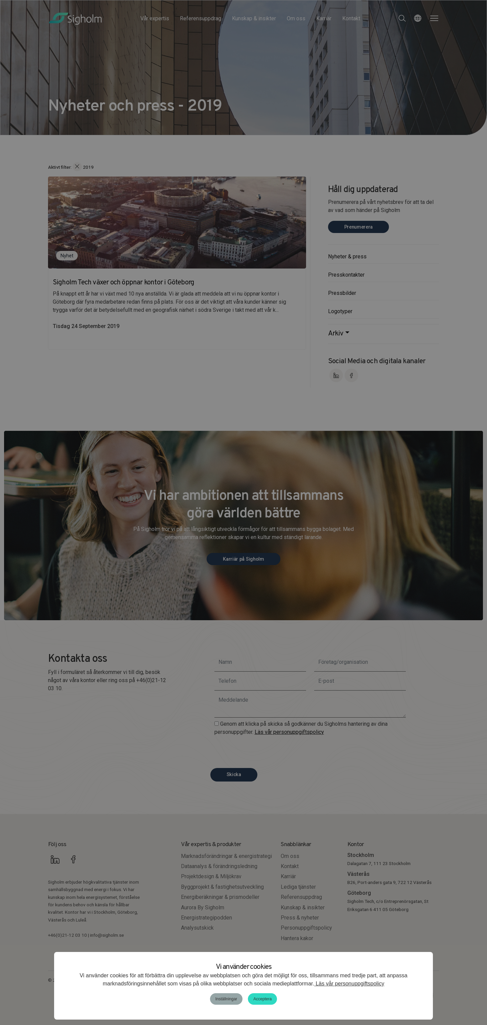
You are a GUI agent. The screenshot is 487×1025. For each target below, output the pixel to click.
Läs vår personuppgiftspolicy (349, 983)
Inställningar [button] (226, 999)
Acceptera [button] (262, 999)
